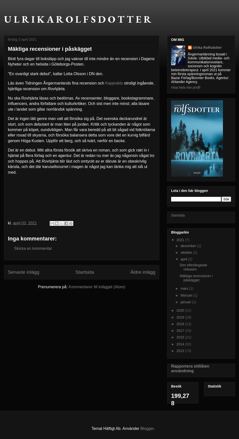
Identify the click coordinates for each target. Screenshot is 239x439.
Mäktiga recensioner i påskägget (196, 278)
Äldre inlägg (142, 272)
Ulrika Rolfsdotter (207, 48)
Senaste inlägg (23, 272)
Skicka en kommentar (33, 248)
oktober (186, 252)
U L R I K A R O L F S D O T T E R (77, 19)
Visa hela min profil (185, 87)
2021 (181, 240)
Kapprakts (114, 83)
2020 (181, 310)
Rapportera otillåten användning (190, 368)
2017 (181, 331)
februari (186, 295)
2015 (181, 337)
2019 (181, 317)
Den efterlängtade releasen (193, 267)
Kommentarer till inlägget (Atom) (97, 287)
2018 (181, 324)
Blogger (147, 428)
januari (186, 302)
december (188, 246)
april (184, 259)
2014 (181, 344)
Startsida (84, 272)
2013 (181, 351)
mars (184, 288)
